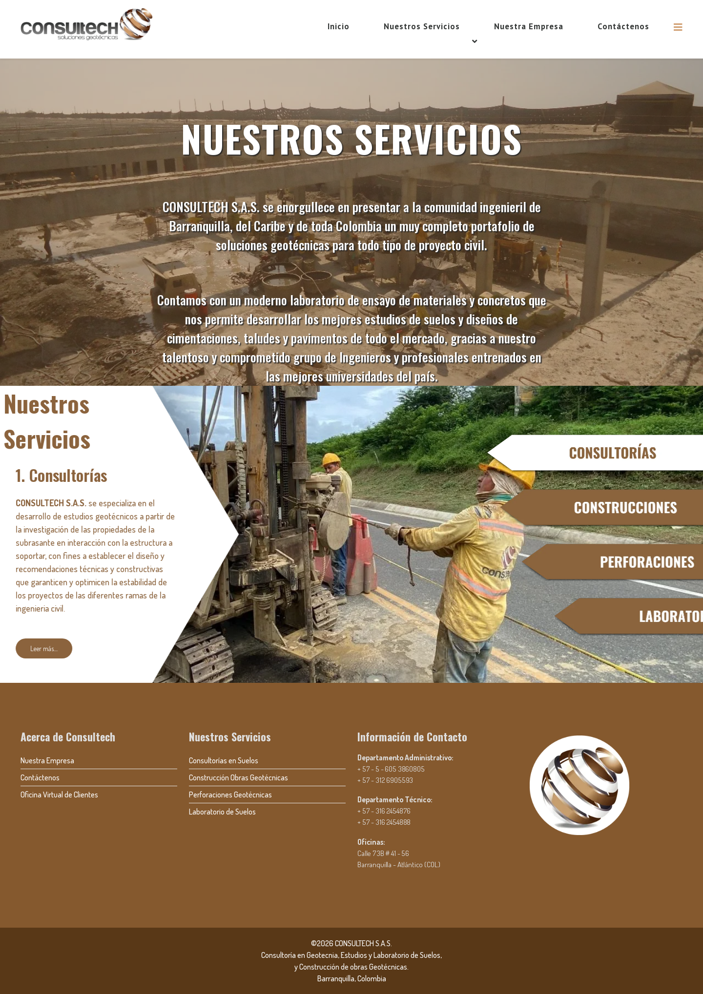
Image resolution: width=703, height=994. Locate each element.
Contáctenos (623, 26)
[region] (351, 371)
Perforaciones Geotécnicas (230, 794)
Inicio (339, 26)
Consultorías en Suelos (223, 760)
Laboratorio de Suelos (222, 811)
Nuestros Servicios (422, 26)
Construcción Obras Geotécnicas (238, 777)
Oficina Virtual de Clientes (59, 794)
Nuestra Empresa (528, 26)
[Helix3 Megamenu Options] (678, 27)
